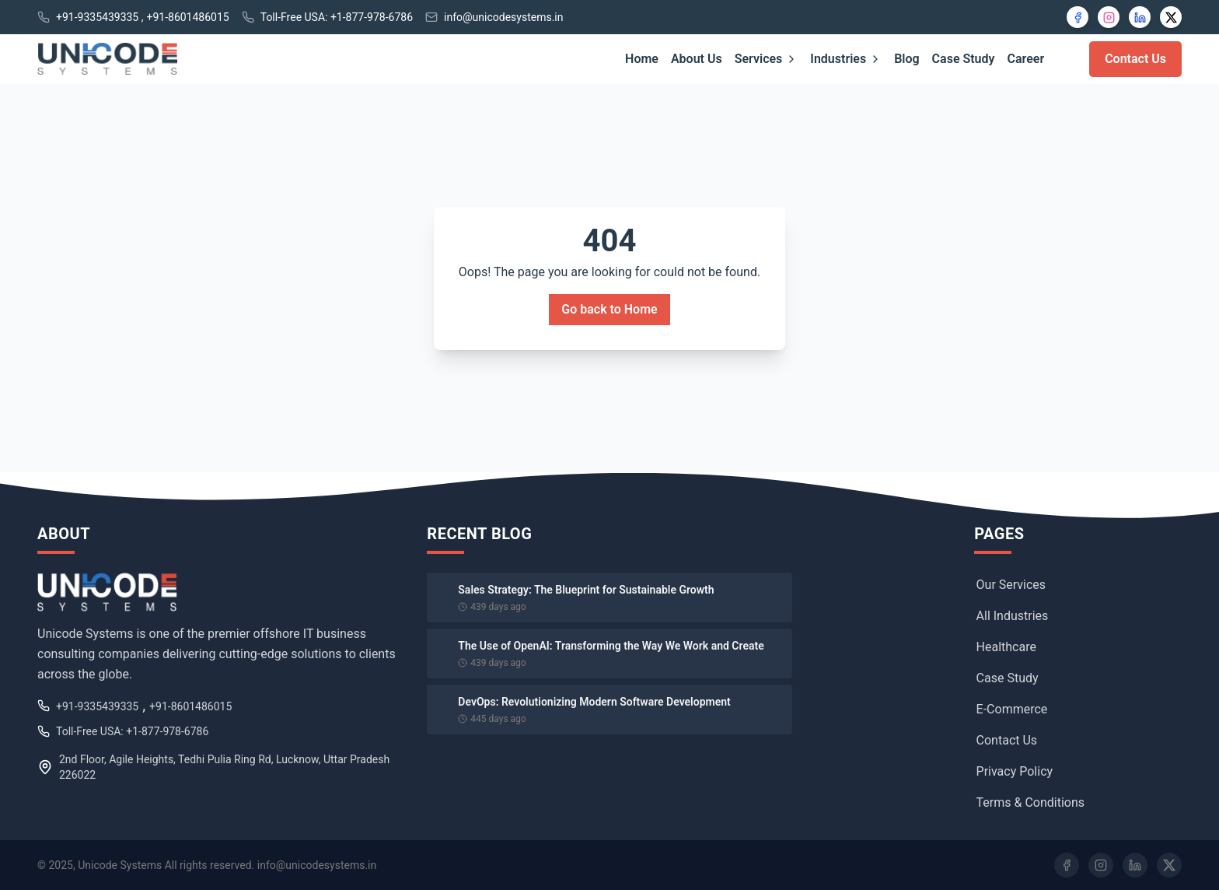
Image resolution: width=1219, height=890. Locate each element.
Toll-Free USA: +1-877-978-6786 (336, 17)
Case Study (963, 58)
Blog (906, 58)
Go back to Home (609, 309)
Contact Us (1135, 58)
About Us (696, 58)
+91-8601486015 (187, 17)
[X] (1171, 17)
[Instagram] (1108, 17)
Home (641, 58)
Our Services (1011, 584)
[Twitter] (1169, 865)
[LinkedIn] (1140, 17)
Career (1026, 58)
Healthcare (1006, 646)
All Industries (1012, 615)
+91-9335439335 (97, 17)
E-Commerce (1012, 709)
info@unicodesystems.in (503, 17)
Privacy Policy (1014, 771)
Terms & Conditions (1030, 802)
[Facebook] (1077, 17)
